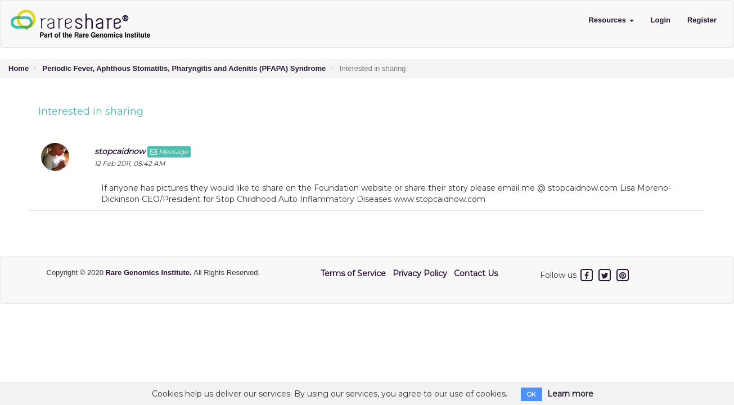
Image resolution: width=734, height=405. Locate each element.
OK (531, 394)
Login (660, 20)
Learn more (570, 394)
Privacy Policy (420, 273)
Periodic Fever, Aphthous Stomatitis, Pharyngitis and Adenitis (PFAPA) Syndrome (184, 68)
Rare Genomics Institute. (149, 272)
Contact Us (476, 273)
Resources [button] (610, 20)
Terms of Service (353, 273)
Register (702, 20)
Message (169, 151)
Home (18, 68)
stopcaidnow (119, 151)
